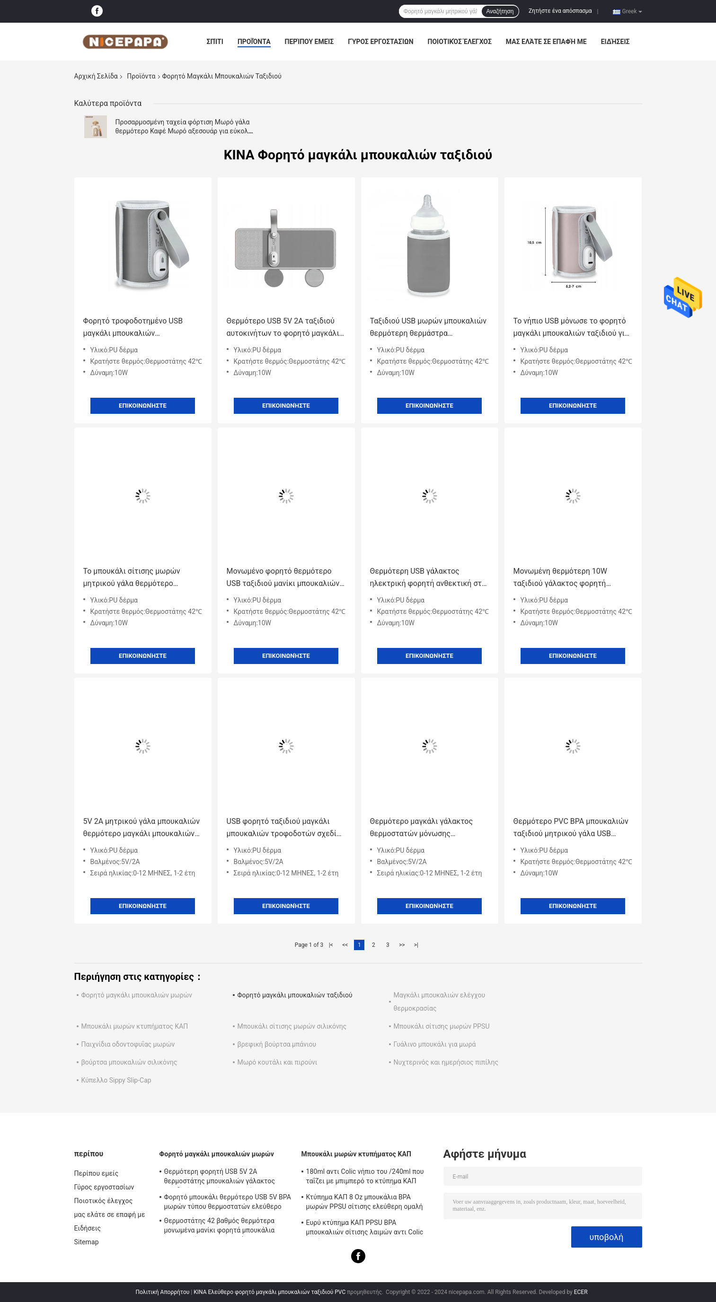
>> (402, 945)
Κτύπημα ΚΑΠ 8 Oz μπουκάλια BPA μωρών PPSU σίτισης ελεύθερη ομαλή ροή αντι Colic (364, 1203)
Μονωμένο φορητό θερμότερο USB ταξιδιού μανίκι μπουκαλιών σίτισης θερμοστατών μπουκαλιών (283, 578)
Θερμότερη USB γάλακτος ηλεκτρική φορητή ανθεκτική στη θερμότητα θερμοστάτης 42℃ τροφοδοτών (428, 578)
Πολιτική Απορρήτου (162, 1292)
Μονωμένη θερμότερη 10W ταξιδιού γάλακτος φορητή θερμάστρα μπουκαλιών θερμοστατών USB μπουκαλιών (567, 578)
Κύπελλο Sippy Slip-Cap (116, 1080)
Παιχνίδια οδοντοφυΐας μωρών (128, 1044)
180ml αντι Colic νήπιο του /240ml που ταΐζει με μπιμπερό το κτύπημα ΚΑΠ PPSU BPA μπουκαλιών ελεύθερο (365, 1178)
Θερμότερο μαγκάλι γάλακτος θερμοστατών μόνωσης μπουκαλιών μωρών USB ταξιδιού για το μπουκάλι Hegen (428, 828)
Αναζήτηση (500, 11)
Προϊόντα (254, 41)
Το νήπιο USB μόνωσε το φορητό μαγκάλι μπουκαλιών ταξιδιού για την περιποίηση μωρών (571, 328)
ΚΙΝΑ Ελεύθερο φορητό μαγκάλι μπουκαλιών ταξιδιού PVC (269, 1292)
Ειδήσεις (615, 41)
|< (331, 945)
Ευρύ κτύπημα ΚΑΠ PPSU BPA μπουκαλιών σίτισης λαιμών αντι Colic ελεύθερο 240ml (365, 1229)
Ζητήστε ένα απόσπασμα (560, 11)
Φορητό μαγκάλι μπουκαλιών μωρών (136, 995)
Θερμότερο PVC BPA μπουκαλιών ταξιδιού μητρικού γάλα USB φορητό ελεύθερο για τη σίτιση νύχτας (570, 828)
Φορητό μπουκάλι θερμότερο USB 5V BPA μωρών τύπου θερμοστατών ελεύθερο (228, 1201)
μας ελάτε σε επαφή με (546, 41)
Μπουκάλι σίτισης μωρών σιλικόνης (292, 1026)
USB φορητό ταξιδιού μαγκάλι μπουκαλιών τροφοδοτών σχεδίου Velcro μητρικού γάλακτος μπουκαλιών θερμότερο (286, 828)
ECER (581, 1292)
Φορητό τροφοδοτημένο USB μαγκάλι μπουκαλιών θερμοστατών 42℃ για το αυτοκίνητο (133, 328)
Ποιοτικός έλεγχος (460, 41)
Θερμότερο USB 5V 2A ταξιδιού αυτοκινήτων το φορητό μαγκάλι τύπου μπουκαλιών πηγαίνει (283, 328)
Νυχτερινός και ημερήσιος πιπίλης (446, 1062)
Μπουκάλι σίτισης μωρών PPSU (442, 1026)
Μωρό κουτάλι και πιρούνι (278, 1062)
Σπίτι (215, 41)
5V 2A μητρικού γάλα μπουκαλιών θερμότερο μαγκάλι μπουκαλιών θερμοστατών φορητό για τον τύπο (141, 828)
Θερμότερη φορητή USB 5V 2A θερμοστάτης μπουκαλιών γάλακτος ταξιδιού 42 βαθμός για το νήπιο (219, 1178)
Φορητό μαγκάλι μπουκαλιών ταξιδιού (295, 995)
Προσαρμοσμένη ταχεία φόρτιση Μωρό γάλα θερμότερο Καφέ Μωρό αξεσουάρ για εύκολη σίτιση (183, 131)
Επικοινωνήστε (143, 405)
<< (345, 945)
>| (416, 945)
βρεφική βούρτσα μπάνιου (277, 1044)
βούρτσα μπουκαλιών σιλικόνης (129, 1062)
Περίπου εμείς (309, 41)
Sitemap (86, 1242)
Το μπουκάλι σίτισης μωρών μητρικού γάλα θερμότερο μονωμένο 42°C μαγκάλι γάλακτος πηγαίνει (142, 578)
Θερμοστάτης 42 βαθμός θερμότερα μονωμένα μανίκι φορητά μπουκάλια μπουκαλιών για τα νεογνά (219, 1227)
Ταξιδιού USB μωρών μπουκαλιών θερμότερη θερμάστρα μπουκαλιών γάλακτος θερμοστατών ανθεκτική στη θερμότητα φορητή (428, 328)
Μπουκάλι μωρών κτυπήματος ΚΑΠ (134, 1026)
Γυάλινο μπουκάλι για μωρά (435, 1044)
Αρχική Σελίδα (96, 76)
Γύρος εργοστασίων (380, 41)
